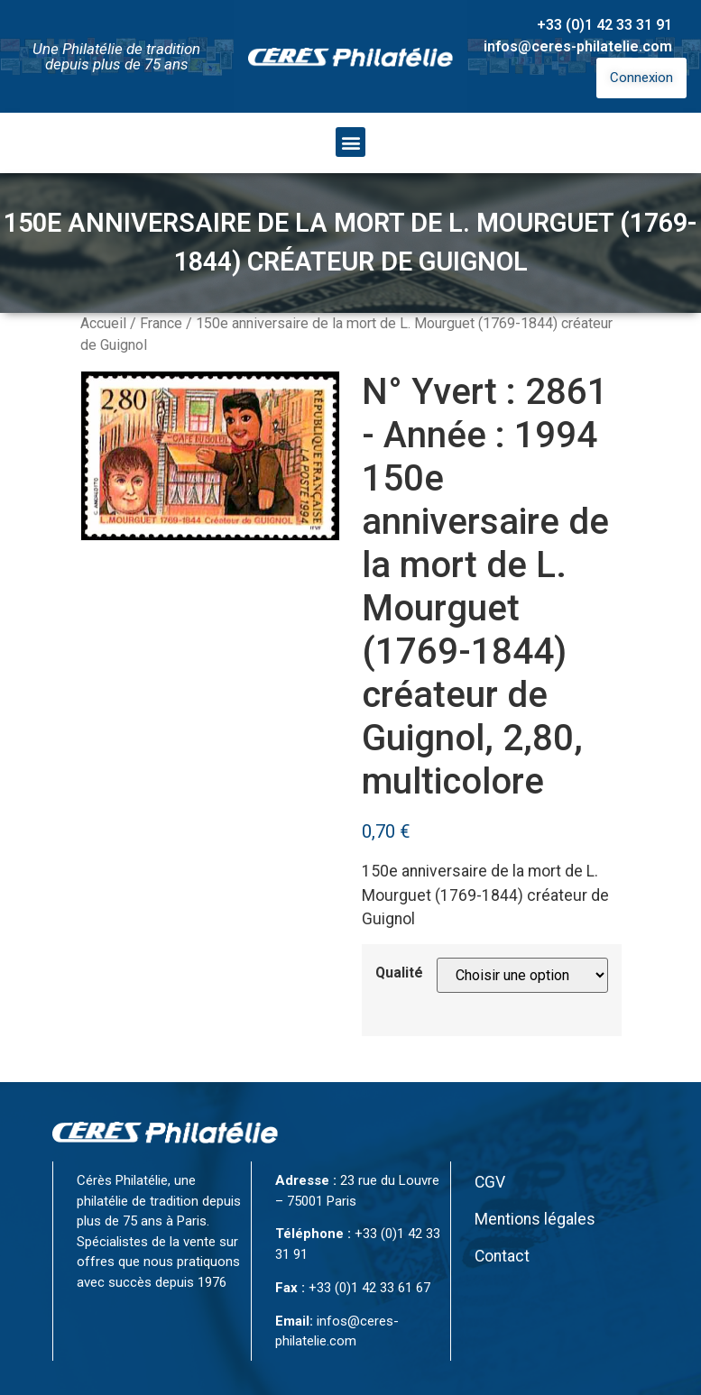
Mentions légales (535, 1219)
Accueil (103, 323)
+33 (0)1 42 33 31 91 (604, 24)
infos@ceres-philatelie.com (578, 46)
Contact (502, 1256)
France (161, 323)
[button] (350, 142)
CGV (490, 1182)
